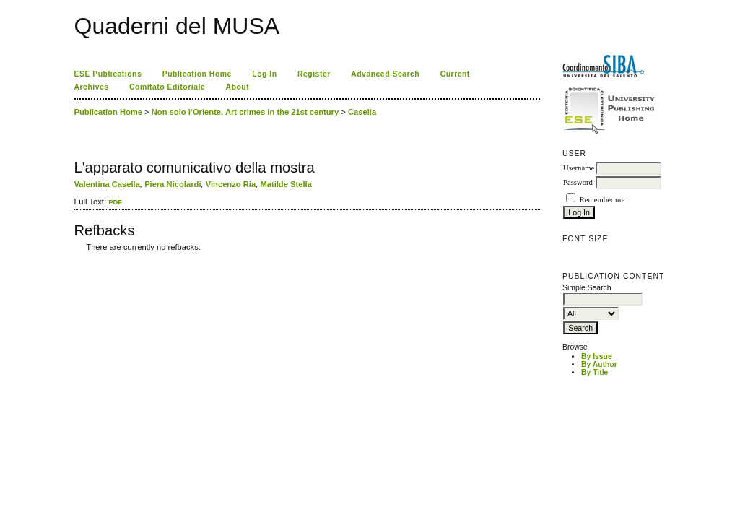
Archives (91, 87)
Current (455, 74)
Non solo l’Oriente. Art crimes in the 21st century (245, 112)
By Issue (596, 356)
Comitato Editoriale (167, 87)
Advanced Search (385, 74)
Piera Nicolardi (172, 184)
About (238, 87)
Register (314, 74)
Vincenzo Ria (231, 184)
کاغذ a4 (75, 257)
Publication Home (197, 74)
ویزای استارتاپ (78, 257)
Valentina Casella (107, 184)
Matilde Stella (286, 184)
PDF (115, 202)
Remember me (602, 200)
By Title (594, 372)
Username (578, 168)
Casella (362, 112)
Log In (264, 74)
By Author (599, 364)
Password (578, 182)
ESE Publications (108, 74)
